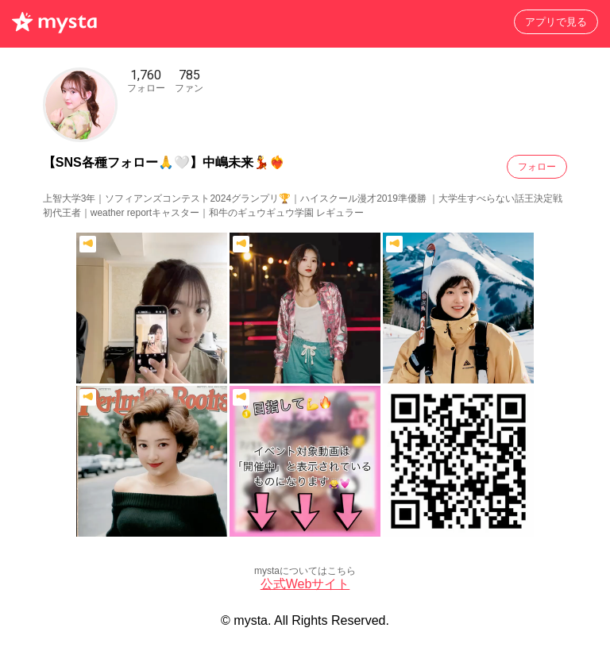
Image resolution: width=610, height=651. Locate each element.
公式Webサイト (305, 584)
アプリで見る (556, 22)
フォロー (537, 166)
